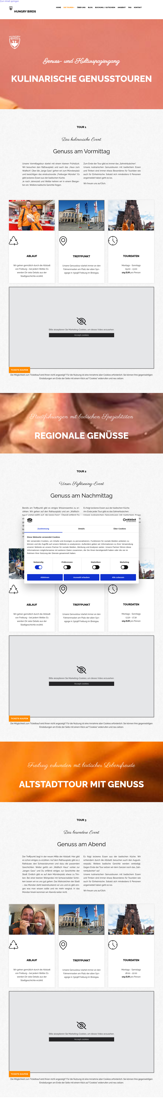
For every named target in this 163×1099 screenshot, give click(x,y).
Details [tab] (81, 529)
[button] (19, 370)
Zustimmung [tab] (43, 529)
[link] (68, 7)
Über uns (81, 8)
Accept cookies (81, 335)
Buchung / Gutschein (105, 8)
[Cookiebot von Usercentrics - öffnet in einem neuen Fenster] (125, 520)
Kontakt (138, 8)
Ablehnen (44, 577)
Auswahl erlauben (81, 577)
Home (58, 8)
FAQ (129, 8)
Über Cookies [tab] (119, 529)
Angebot (122, 8)
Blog (90, 8)
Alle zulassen (118, 577)
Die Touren (68, 8)
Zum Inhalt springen (9, 1)
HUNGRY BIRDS (25, 11)
